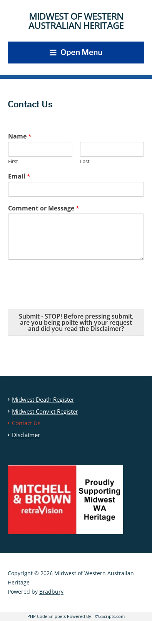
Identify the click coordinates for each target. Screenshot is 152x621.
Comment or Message (43, 208)
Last (85, 161)
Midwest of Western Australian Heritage (76, 21)
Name (20, 136)
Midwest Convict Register (45, 411)
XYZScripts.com (110, 616)
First (13, 161)
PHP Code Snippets (46, 616)
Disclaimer (26, 435)
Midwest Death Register (43, 399)
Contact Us (26, 423)
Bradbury (51, 591)
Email (19, 176)
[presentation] (66, 296)
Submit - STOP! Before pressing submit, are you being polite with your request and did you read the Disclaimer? (76, 322)
